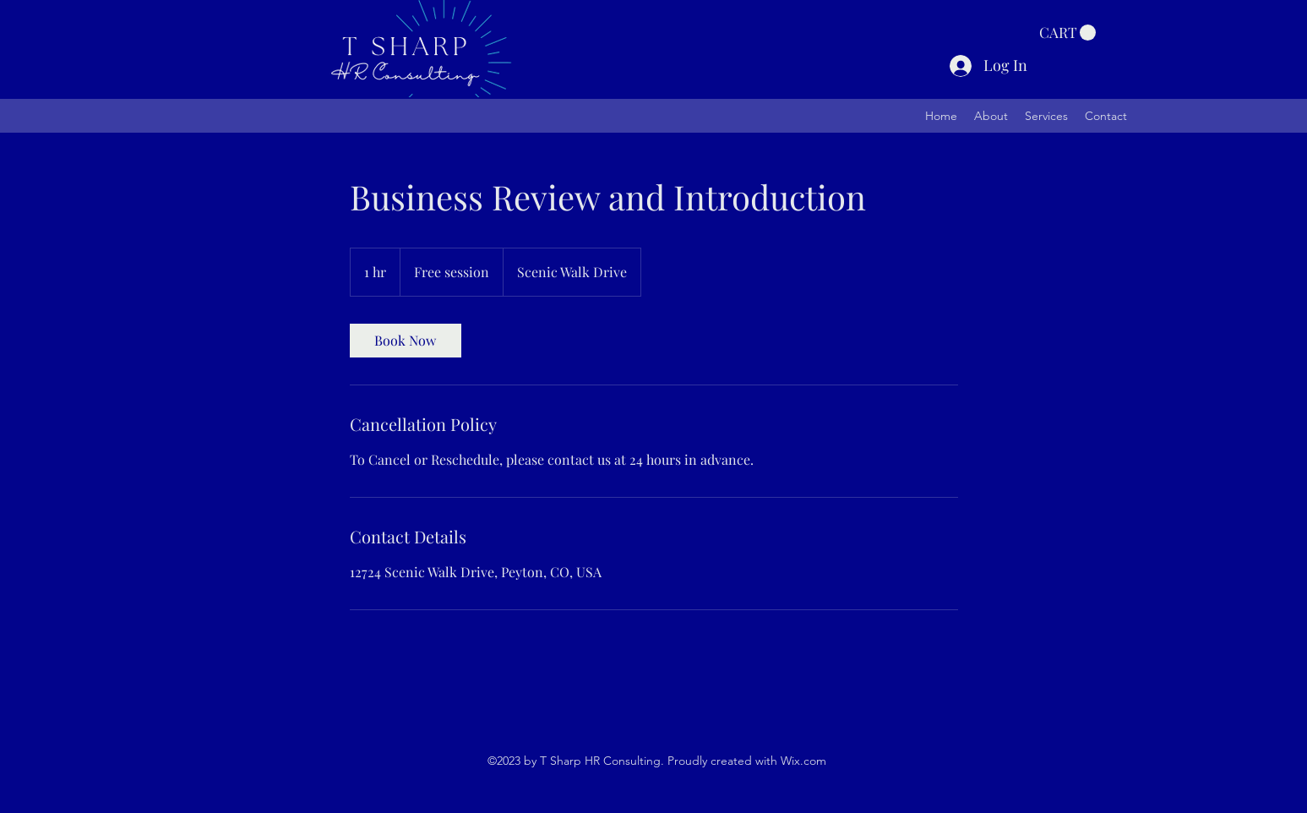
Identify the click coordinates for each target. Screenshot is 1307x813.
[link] (405, 340)
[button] (1067, 33)
